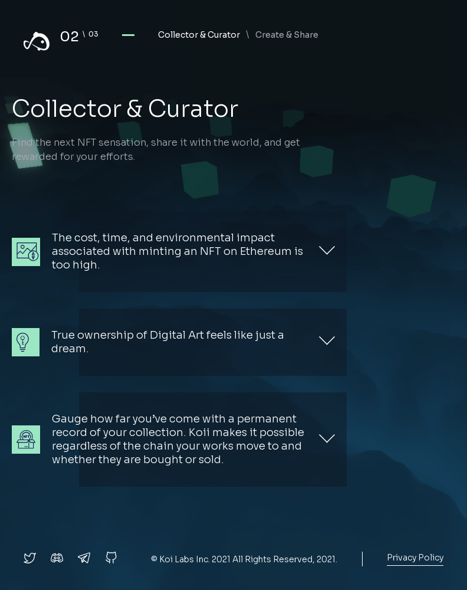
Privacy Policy (415, 557)
